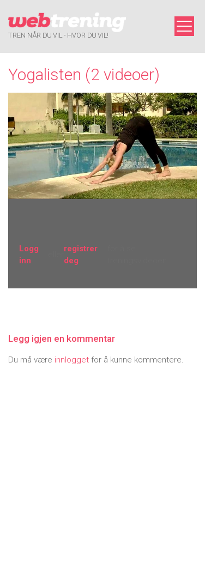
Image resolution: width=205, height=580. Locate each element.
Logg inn (29, 254)
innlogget (72, 360)
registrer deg (81, 254)
